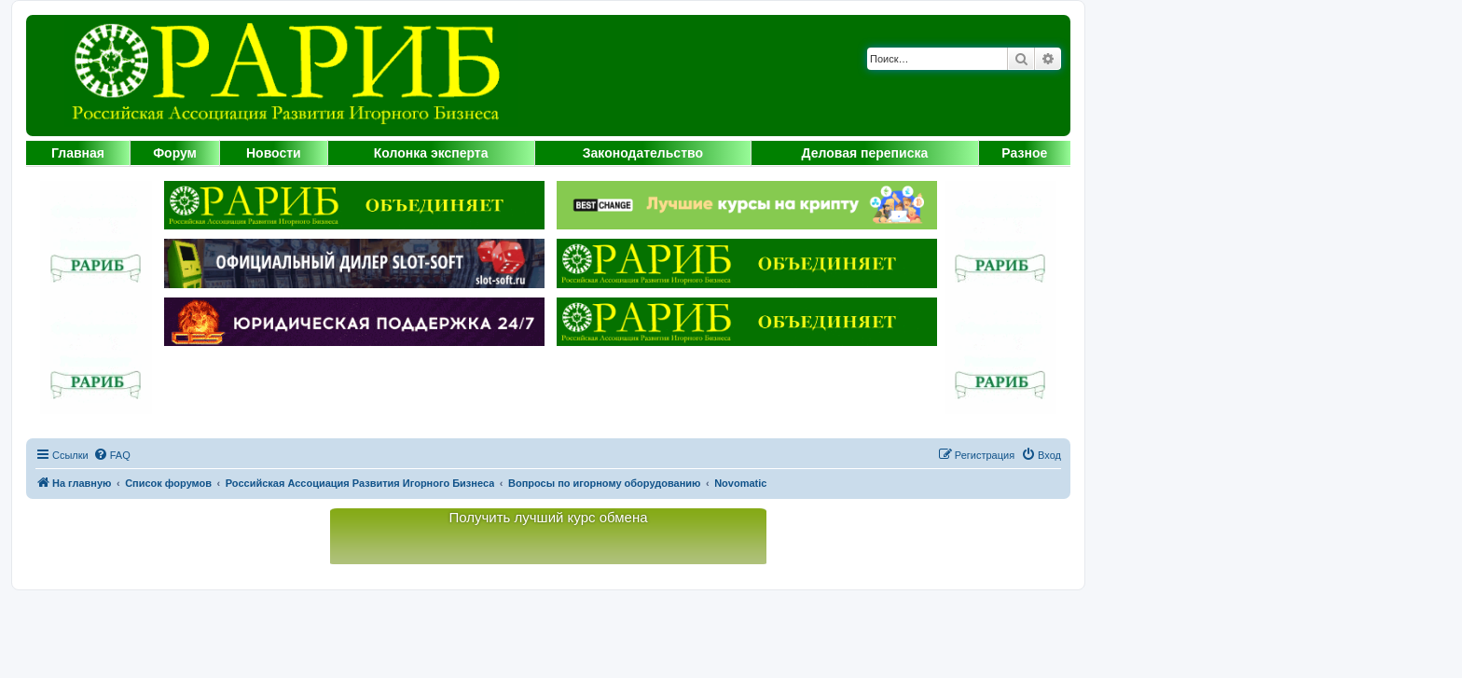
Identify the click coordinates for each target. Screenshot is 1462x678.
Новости (273, 152)
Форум (175, 152)
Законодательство (643, 152)
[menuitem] (112, 455)
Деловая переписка (865, 152)
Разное (1024, 152)
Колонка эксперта (431, 152)
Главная (77, 152)
